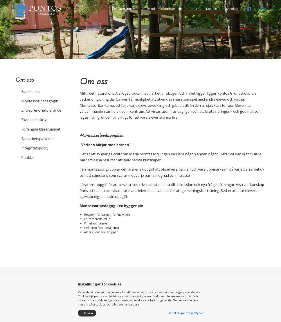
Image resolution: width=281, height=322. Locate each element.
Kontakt (211, 9)
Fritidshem (174, 9)
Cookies (27, 157)
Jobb (194, 9)
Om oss (126, 9)
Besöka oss (30, 91)
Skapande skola (34, 119)
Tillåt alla (87, 313)
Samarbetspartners (37, 138)
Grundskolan (149, 9)
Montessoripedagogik (39, 101)
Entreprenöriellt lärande (41, 110)
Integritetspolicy (34, 148)
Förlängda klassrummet (40, 129)
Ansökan (232, 9)
